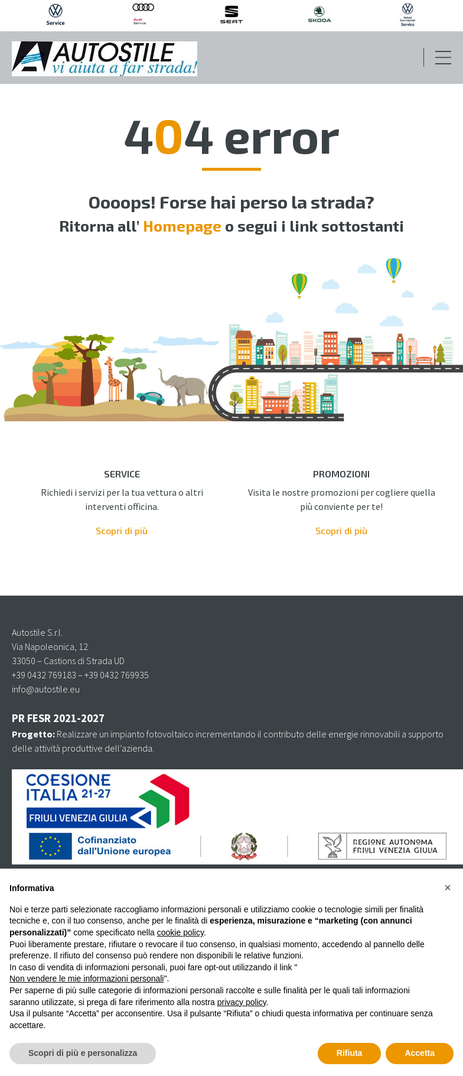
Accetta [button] (420, 1053)
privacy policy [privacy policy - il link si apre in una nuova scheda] (241, 1002)
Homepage (182, 225)
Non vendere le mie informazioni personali (86, 978)
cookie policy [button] (180, 932)
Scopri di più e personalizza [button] (82, 1053)
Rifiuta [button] (350, 1053)
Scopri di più (122, 530)
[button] (447, 887)
